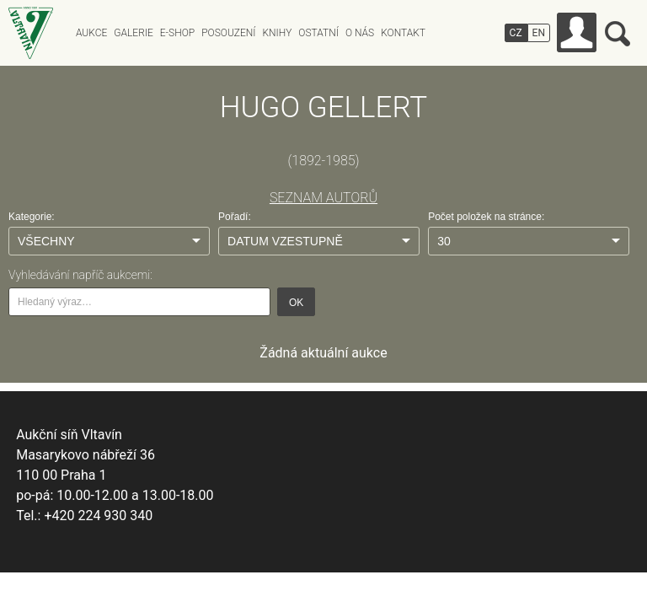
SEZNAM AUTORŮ (323, 198)
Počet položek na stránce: (486, 217)
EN (538, 33)
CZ (516, 33)
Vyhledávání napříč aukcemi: (80, 275)
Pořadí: (234, 217)
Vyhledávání (617, 33)
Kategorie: (31, 217)
